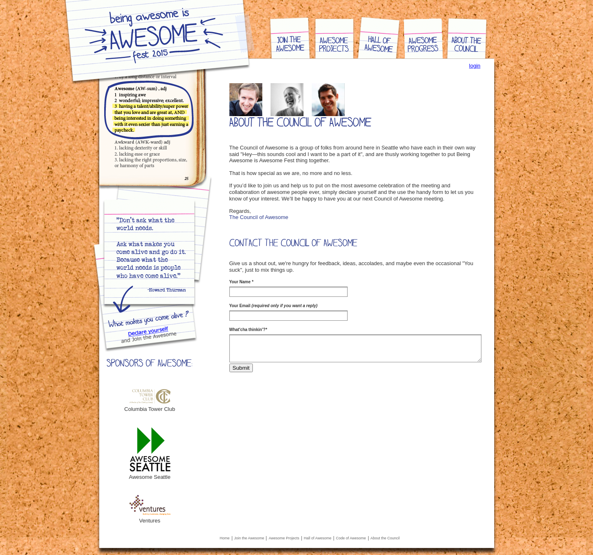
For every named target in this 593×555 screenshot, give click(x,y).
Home (225, 538)
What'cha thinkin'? (248, 329)
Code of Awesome (351, 538)
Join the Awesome (249, 538)
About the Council (385, 538)
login (474, 66)
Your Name (241, 282)
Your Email (273, 305)
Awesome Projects (283, 538)
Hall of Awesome (318, 538)
